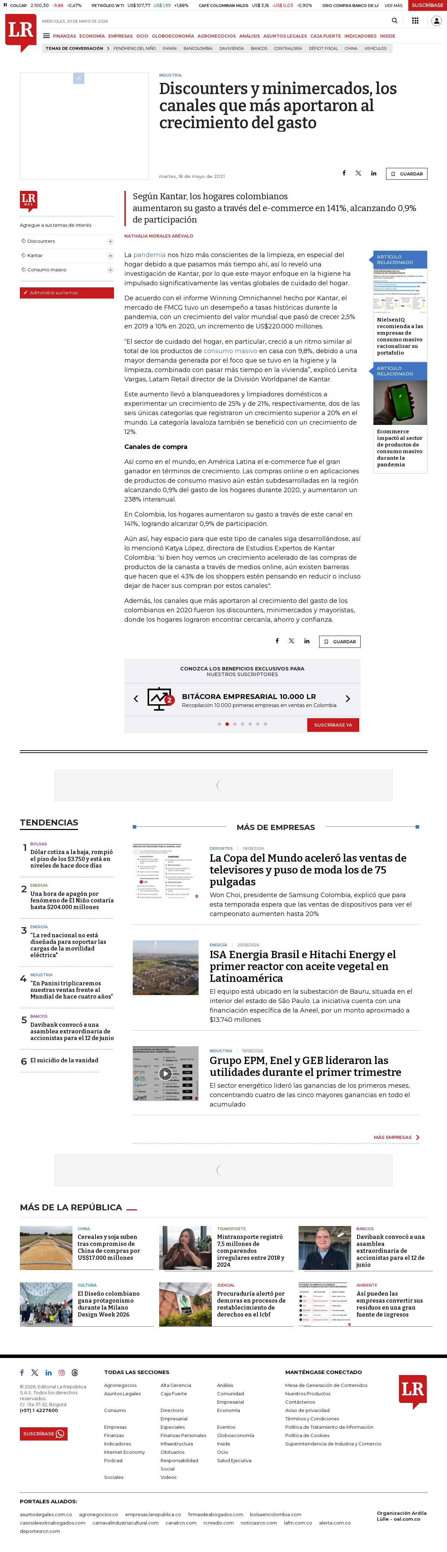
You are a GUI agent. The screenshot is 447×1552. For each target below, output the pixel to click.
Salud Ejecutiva (234, 1460)
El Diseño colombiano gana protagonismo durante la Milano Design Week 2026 (109, 1304)
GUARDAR (407, 174)
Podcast (113, 1460)
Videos (168, 1477)
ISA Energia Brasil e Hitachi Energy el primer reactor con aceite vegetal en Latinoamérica (303, 966)
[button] (133, 699)
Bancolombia (198, 48)
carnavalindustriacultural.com (125, 1523)
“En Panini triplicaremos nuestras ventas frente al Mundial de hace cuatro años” (71, 990)
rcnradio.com (218, 1523)
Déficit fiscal (323, 48)
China (351, 48)
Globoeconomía (235, 1435)
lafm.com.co (298, 1523)
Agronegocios (120, 1385)
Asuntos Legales (122, 1393)
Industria (41, 974)
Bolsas (38, 843)
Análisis (225, 1385)
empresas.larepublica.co (153, 1514)
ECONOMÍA (92, 36)
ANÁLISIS (249, 36)
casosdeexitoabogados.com (52, 1523)
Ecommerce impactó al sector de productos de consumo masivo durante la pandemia (400, 448)
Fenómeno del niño (135, 48)
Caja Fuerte (174, 1393)
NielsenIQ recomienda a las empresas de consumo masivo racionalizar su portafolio (400, 336)
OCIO (142, 36)
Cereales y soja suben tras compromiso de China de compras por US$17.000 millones (109, 1247)
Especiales (173, 1427)
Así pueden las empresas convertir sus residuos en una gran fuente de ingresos (389, 1304)
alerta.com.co (335, 1523)
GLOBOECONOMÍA (173, 36)
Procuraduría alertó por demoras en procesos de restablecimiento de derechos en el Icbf (251, 1304)
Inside (223, 1443)
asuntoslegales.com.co (46, 1514)
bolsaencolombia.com (275, 1514)
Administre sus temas (50, 292)
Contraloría (288, 48)
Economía (228, 1410)
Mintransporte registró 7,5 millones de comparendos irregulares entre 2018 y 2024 (250, 1251)
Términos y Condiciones (312, 1418)
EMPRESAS (120, 36)
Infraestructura (177, 1443)
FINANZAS (64, 36)
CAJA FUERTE (325, 36)
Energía (39, 885)
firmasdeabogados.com (215, 1514)
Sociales (113, 1477)
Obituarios (172, 1452)
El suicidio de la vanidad (64, 1060)
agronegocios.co (98, 1514)
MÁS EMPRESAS (393, 1137)
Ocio (222, 1452)
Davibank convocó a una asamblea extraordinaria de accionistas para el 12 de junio (72, 1031)
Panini (170, 48)
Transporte (231, 1228)
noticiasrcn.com (259, 1523)
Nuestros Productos (307, 1393)
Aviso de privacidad (307, 1410)
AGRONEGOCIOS (217, 36)
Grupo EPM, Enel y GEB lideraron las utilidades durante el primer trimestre (305, 1066)
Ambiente (366, 1285)
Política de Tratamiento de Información (329, 1427)
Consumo (115, 1410)
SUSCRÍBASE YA (333, 725)
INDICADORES (361, 36)
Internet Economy (124, 1452)
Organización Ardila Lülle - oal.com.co (402, 1516)
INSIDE (387, 36)
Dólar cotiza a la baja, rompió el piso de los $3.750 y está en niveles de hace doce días (71, 859)
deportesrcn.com (40, 1531)
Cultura (87, 1285)
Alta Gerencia (176, 1385)
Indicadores (117, 1443)
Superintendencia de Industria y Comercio (333, 1443)
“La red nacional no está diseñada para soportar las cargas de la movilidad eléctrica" (68, 945)
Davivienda (231, 48)
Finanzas (114, 1435)
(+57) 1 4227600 (39, 1410)
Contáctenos (300, 1402)
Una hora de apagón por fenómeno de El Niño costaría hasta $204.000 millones (72, 900)
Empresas (115, 1427)
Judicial (226, 1285)
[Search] (394, 20)
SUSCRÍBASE (428, 5)
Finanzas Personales (183, 1435)
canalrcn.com (180, 1523)
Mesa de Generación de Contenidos (326, 1385)
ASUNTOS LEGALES (285, 36)
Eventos (226, 1427)
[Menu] (47, 35)
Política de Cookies (307, 1435)
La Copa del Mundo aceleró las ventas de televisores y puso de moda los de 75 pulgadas (308, 870)
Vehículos (375, 48)
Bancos (259, 48)
